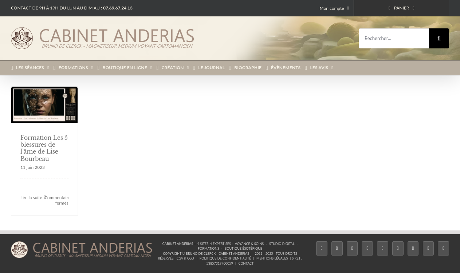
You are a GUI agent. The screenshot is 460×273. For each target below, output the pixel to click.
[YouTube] (398, 248)
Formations (208, 248)
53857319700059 (220, 263)
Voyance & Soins (249, 244)
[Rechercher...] (394, 38)
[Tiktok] (367, 248)
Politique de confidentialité (225, 258)
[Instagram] (352, 248)
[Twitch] (382, 248)
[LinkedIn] (413, 248)
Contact (246, 263)
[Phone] (443, 248)
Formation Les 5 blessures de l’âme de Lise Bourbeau (44, 148)
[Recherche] (439, 38)
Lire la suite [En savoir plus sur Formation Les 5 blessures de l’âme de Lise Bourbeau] (31, 197)
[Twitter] (337, 248)
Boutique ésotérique (243, 248)
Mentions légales (272, 258)
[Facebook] (321, 248)
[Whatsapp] (428, 248)
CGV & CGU (185, 258)
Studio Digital (282, 244)
